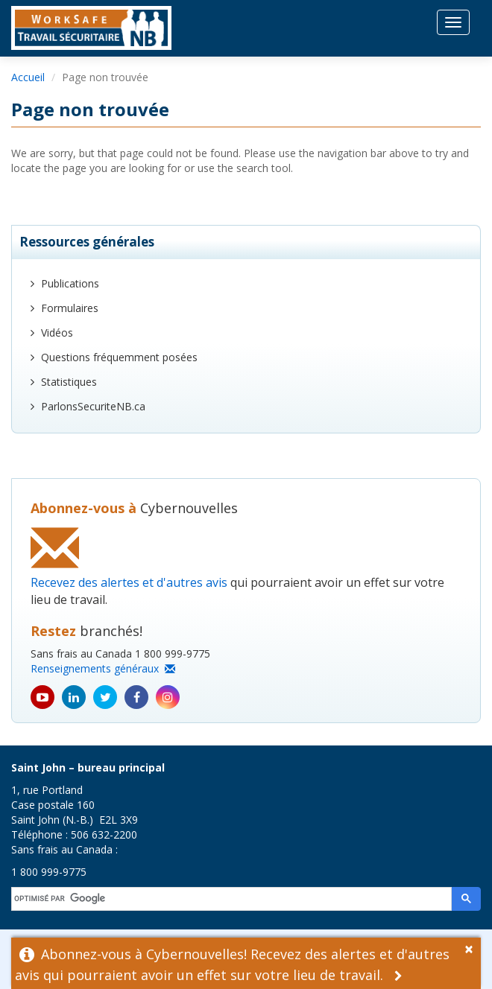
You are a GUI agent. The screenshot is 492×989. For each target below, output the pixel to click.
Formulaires (69, 308)
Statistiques (69, 382)
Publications (70, 283)
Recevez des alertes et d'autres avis (129, 582)
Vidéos (57, 332)
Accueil (28, 77)
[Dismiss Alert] (472, 947)
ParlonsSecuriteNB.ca (93, 406)
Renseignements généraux (103, 668)
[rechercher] (232, 899)
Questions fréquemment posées (119, 357)
